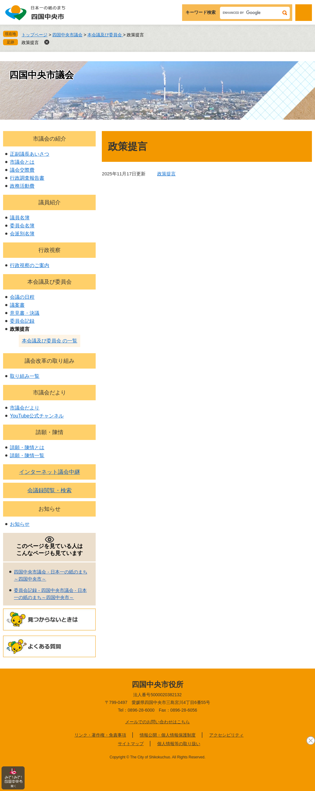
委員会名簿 (22, 225)
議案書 (17, 305)
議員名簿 (20, 217)
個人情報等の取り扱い (178, 743)
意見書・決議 (24, 313)
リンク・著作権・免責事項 (100, 735)
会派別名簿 (22, 233)
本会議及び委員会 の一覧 (49, 340)
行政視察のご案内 (29, 265)
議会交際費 (22, 170)
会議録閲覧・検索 (49, 490)
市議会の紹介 (49, 139)
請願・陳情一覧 (27, 455)
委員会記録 (22, 321)
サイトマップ (131, 743)
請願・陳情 (49, 432)
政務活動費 (22, 186)
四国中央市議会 (67, 34)
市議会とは (22, 162)
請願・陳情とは (27, 447)
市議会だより (49, 393)
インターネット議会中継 (49, 472)
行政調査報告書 (27, 178)
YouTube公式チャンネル (37, 415)
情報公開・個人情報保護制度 (168, 735)
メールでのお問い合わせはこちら (157, 721)
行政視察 (49, 250)
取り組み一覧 (24, 376)
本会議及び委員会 (105, 34)
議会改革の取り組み (49, 361)
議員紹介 (49, 202)
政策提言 (30, 42)
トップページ (34, 34)
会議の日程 (22, 297)
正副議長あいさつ (29, 154)
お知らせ (49, 509)
